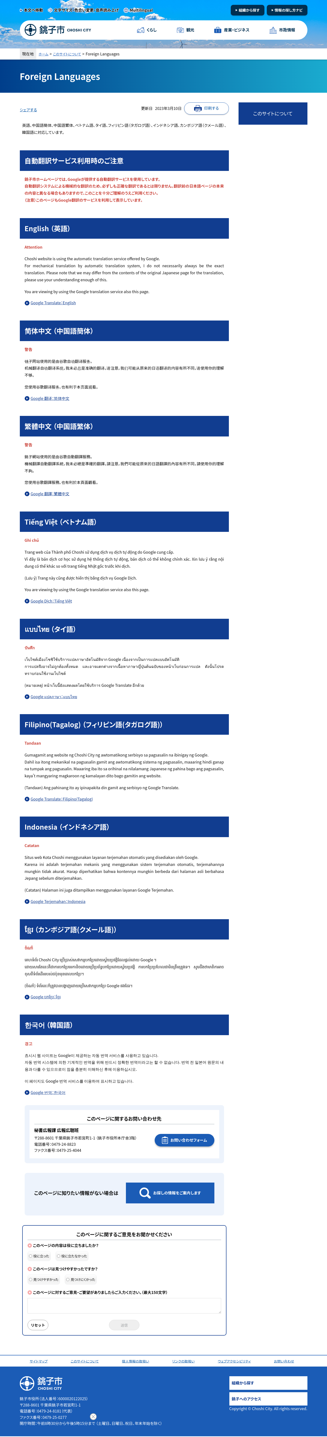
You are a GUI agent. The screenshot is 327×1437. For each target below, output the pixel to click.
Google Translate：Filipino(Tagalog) (62, 799)
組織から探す (249, 10)
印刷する (211, 108)
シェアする (28, 110)
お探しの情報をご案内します (177, 1193)
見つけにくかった (80, 1279)
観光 (190, 30)
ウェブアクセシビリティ (235, 1361)
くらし (152, 30)
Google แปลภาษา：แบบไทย (54, 696)
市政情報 (286, 30)
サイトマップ (40, 1361)
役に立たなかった (72, 1256)
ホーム (44, 54)
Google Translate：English (53, 303)
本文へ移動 (33, 10)
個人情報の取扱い (137, 1361)
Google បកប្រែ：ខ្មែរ (46, 997)
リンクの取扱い (184, 1361)
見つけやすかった (44, 1279)
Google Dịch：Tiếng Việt (51, 601)
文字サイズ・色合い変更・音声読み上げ (86, 10)
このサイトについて (70, 54)
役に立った (39, 1256)
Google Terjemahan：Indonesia (58, 901)
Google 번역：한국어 (48, 1092)
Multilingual (141, 10)
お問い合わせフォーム (188, 1140)
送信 (124, 1325)
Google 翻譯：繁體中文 (50, 494)
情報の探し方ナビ (289, 10)
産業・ (236, 30)
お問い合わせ (286, 1361)
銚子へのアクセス (246, 1399)
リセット (40, 1325)
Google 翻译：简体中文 (50, 398)
